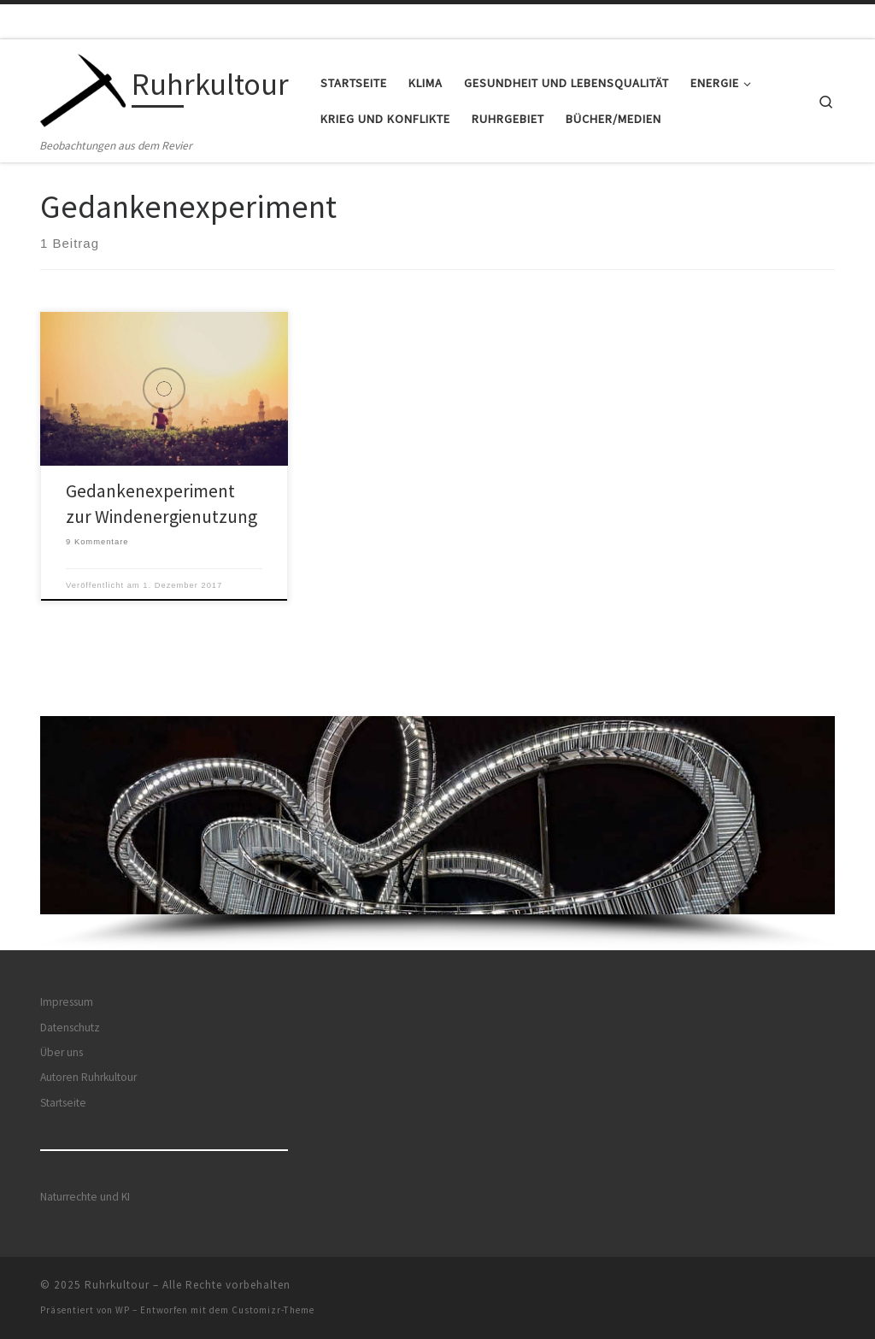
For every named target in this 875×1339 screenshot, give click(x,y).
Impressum (66, 1002)
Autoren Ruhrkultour (88, 1077)
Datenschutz (70, 1027)
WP (122, 1310)
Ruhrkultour (117, 1284)
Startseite (63, 1102)
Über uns (61, 1052)
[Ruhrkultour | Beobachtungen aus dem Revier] (83, 87)
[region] (437, 833)
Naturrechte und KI (85, 1196)
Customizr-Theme (273, 1310)
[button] (437, 815)
